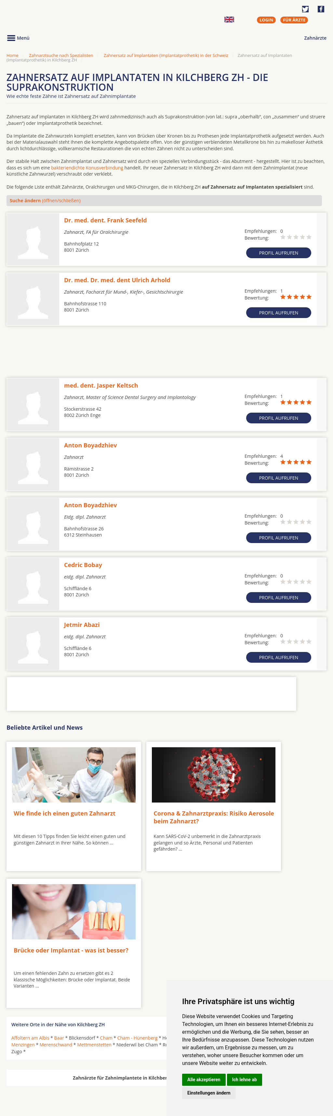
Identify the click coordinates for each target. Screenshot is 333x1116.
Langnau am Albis (298, 888)
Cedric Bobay (83, 565)
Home (13, 55)
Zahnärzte (315, 38)
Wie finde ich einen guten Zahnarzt (51, 805)
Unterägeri (251, 895)
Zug (314, 895)
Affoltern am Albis (30, 888)
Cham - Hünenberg (137, 888)
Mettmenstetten (94, 895)
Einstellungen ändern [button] (209, 1093)
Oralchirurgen (26, 1074)
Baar (59, 888)
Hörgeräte (145, 1074)
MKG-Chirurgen (28, 1081)
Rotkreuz (192, 895)
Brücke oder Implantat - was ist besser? (265, 805)
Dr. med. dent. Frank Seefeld (105, 220)
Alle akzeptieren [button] (203, 1079)
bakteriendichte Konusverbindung (87, 168)
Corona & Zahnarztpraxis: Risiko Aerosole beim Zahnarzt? (156, 808)
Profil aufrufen (279, 253)
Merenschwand (56, 895)
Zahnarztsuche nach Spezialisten (61, 55)
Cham (106, 888)
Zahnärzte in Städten (94, 1074)
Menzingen (23, 895)
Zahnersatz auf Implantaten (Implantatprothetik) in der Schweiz (166, 55)
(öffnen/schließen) (45, 200)
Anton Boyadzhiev (90, 445)
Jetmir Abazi (82, 625)
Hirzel (218, 888)
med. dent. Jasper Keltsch (101, 385)
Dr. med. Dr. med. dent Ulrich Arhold (117, 280)
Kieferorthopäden (30, 1089)
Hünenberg (241, 888)
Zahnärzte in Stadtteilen (86, 1084)
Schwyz (214, 895)
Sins (231, 895)
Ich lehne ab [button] (244, 1079)
